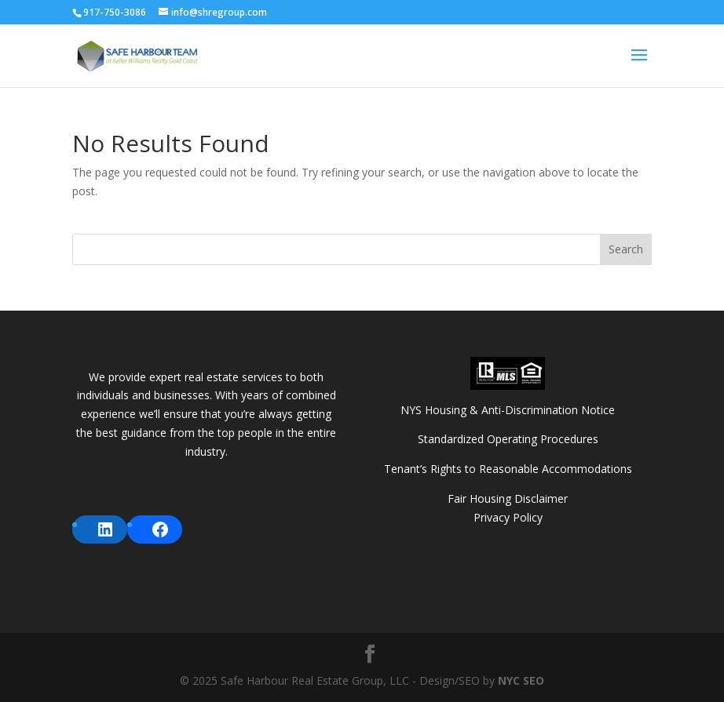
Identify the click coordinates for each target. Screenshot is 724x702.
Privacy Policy (508, 517)
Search (626, 249)
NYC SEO (521, 680)
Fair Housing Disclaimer (508, 498)
